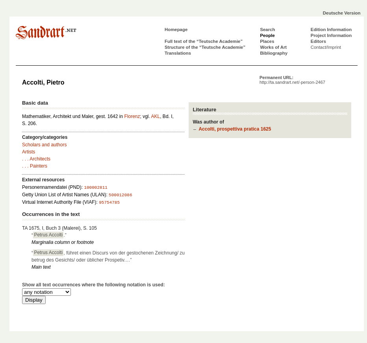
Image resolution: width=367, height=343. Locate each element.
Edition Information (331, 29)
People (267, 35)
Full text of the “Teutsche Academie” (204, 41)
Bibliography (273, 53)
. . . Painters (34, 166)
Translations (178, 53)
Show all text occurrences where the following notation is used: (93, 285)
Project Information (331, 35)
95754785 (109, 202)
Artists (28, 152)
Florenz (132, 116)
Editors (318, 41)
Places (267, 41)
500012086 (120, 195)
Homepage (176, 29)
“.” (49, 235)
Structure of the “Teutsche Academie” (205, 47)
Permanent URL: (292, 80)
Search (267, 29)
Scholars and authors (44, 145)
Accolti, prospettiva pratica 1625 (234, 129)
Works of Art (273, 47)
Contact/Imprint (326, 47)
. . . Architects (36, 159)
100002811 (95, 187)
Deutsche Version (342, 13)
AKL (155, 116)
